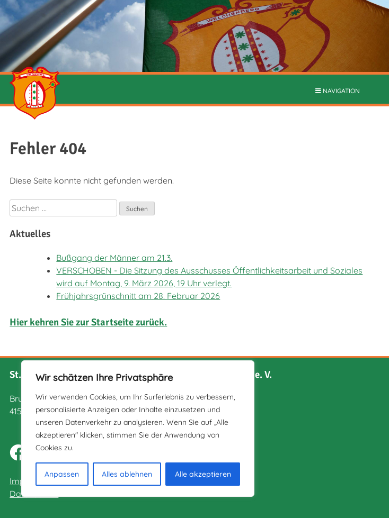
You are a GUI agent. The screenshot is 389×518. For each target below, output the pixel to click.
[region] (137, 428)
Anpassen (62, 474)
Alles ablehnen (127, 474)
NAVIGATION (337, 91)
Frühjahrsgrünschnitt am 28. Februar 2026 (138, 295)
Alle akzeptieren (203, 474)
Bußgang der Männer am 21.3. (114, 257)
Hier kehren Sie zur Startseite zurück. (88, 322)
